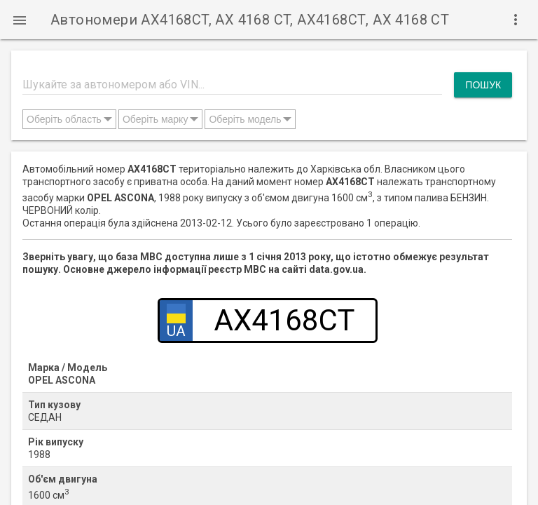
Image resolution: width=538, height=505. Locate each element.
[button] (19, 19)
